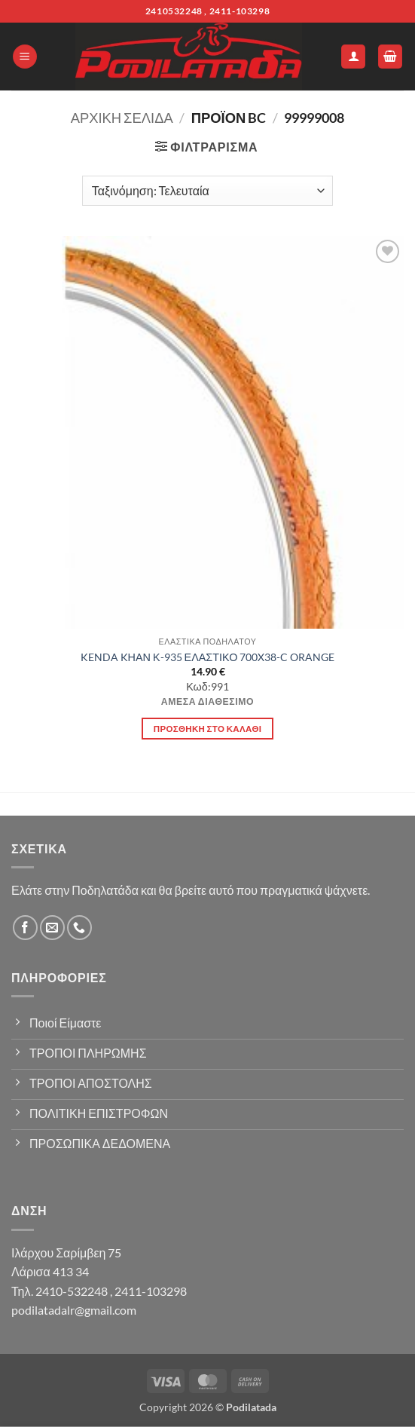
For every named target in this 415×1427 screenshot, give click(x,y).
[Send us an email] (52, 927)
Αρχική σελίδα (122, 117)
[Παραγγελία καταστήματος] (207, 191)
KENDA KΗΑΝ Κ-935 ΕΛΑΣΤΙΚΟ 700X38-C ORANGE (208, 657)
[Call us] (79, 927)
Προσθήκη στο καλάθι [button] (208, 728)
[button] (25, 56)
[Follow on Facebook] (25, 927)
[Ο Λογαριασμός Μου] (353, 56)
